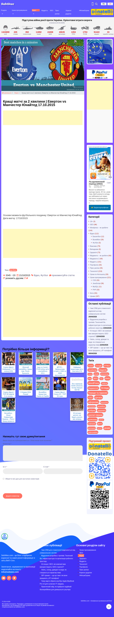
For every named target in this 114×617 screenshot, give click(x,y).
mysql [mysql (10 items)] (90, 374)
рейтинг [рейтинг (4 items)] (101, 420)
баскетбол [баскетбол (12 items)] (104, 402)
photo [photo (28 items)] (96, 374)
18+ (91, 221)
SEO (51, 10)
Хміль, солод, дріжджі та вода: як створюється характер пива (99, 342)
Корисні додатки (85, 572)
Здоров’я (82, 558)
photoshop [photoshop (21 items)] (105, 374)
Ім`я (5, 467)
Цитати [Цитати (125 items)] (98, 397)
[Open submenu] (2, 13)
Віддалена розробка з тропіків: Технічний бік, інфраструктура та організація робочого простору (56, 558)
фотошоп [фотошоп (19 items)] (91, 428)
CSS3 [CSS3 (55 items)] (90, 365)
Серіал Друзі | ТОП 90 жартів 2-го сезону (8, 394)
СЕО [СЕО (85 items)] (90, 397)
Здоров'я (93, 252)
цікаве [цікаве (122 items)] (107, 428)
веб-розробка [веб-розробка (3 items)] (91, 406)
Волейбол (96, 239)
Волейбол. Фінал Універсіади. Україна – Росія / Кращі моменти (8, 417)
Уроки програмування (19, 10)
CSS (94, 280)
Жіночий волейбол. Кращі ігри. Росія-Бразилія (25, 370)
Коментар (7, 444)
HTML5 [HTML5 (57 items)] (107, 365)
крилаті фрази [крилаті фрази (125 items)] (95, 414)
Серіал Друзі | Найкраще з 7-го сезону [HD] (8, 369)
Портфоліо (94, 265)
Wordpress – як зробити (99, 227)
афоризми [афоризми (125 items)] (93, 402)
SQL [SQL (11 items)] (101, 379)
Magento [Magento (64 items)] (103, 370)
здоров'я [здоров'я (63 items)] (102, 410)
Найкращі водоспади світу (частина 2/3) (77, 369)
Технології (94, 271)
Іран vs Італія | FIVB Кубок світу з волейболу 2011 (42, 370)
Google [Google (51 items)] (98, 365)
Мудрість (44, 10)
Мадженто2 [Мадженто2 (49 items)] (93, 388)
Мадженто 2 (94, 259)
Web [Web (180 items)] (107, 378)
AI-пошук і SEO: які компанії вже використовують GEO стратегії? (100, 333)
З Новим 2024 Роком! (25, 393)
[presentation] (18, 488)
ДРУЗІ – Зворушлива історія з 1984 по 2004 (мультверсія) (60, 371)
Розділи (4, 10)
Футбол (44, 275)
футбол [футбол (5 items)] (99, 428)
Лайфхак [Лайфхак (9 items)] (104, 383)
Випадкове (94, 249)
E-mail (46, 467)
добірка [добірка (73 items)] (91, 410)
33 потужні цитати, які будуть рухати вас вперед (77, 416)
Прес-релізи (94, 268)
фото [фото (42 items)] (100, 423)
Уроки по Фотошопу (97, 274)
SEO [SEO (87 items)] (95, 378)
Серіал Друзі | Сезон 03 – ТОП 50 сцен (60, 394)
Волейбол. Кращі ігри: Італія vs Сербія (43, 394)
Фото (92, 293)
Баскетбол (97, 236)
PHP (94, 290)
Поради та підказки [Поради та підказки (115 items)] (97, 392)
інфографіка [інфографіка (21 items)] (93, 432)
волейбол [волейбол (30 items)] (101, 406)
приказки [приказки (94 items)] (92, 419)
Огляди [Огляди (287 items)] (105, 387)
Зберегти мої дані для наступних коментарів (22, 479)
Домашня (6, 93)
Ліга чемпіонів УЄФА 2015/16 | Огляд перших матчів (77, 387)
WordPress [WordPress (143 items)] (93, 383)
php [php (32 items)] (89, 378)
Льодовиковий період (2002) (97, 182)
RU (104, 4)
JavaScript (96, 283)
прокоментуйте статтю (63, 275)
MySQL (95, 286)
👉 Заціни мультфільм (99, 207)
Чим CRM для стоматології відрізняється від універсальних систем (100, 311)
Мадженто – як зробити (99, 255)
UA (110, 4)
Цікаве (92, 296)
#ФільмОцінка (84, 10)
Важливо (93, 246)
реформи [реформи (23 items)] (91, 423)
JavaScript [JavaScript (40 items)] (92, 370)
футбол (13, 270)
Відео (34, 10)
